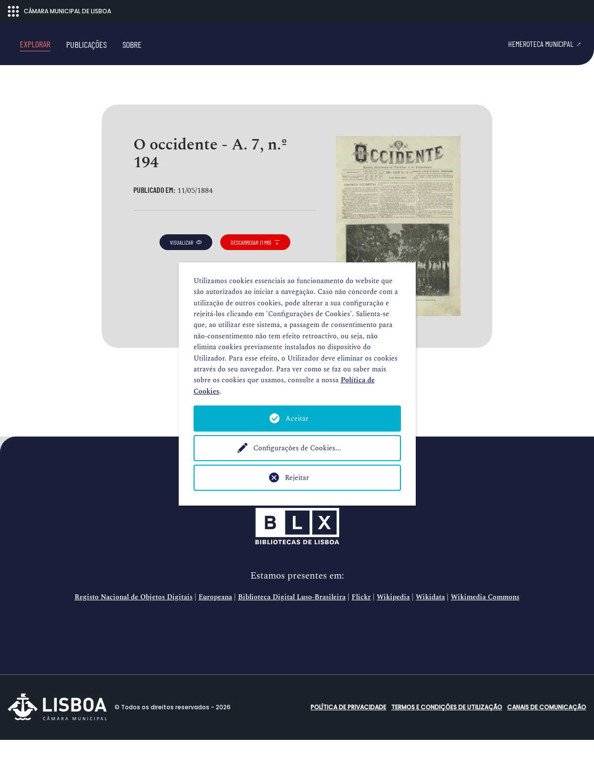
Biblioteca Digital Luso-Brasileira (292, 626)
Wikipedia (393, 626)
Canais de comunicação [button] (546, 735)
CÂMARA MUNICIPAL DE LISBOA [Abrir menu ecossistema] (59, 11)
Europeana (215, 626)
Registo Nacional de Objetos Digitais (134, 626)
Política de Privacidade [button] (348, 735)
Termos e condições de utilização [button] (446, 735)
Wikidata (430, 626)
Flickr (361, 626)
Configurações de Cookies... (297, 448)
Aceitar (297, 418)
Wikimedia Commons (485, 626)
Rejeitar (297, 478)
